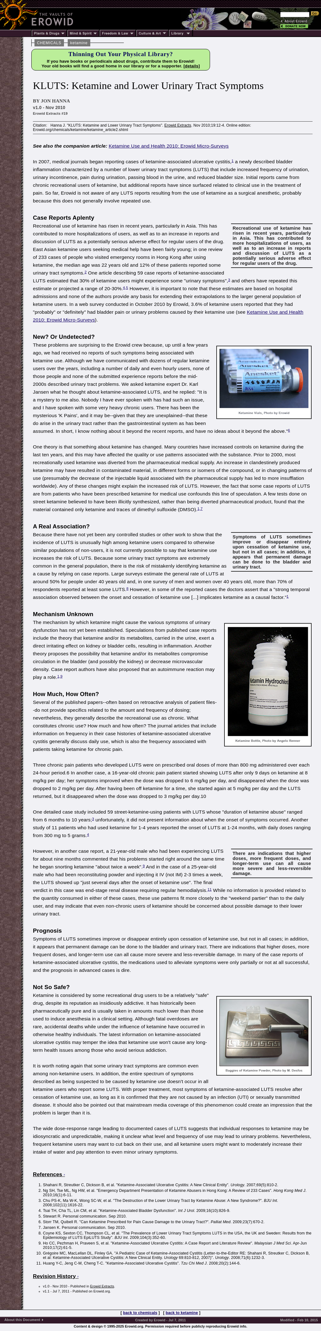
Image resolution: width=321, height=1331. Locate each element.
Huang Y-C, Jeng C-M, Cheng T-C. (73, 1263)
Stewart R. (52, 1216)
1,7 (200, 508)
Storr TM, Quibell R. (60, 1222)
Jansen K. (52, 1227)
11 (210, 889)
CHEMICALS (49, 43)
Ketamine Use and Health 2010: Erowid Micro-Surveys (169, 146)
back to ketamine (182, 1313)
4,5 (125, 288)
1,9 (60, 676)
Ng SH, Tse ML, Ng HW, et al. (69, 1190)
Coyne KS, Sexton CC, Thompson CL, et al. (81, 1233)
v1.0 (46, 1286)
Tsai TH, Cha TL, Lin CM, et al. (70, 1210)
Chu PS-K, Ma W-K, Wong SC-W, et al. (77, 1200)
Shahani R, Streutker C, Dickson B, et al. (79, 1185)
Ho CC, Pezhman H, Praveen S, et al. (76, 1243)
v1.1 (46, 1291)
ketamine (78, 43)
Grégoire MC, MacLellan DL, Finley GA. (78, 1253)
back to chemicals (140, 1313)
